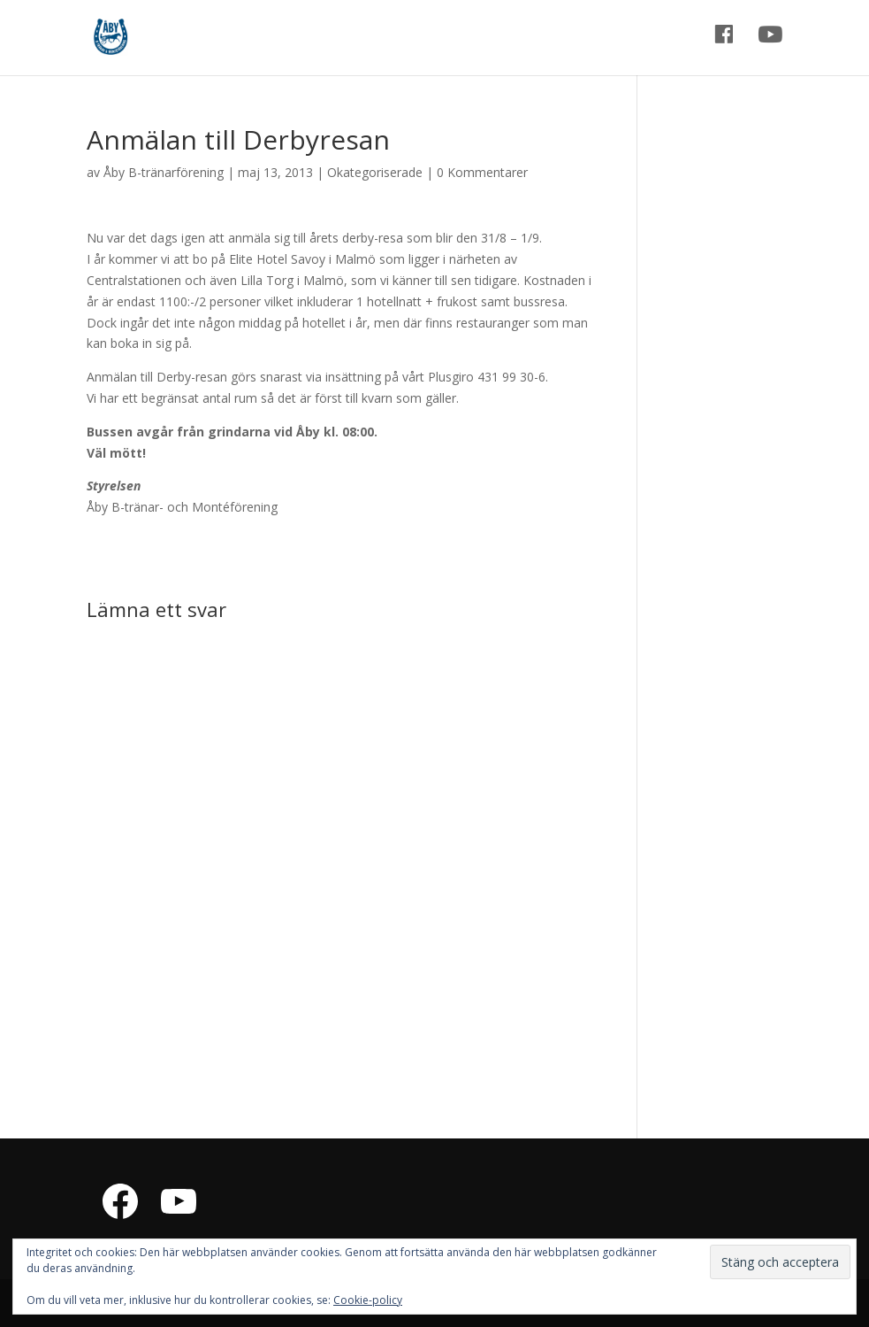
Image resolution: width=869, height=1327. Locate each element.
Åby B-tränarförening (163, 172)
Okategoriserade (375, 172)
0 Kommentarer (482, 172)
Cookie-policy (367, 1300)
